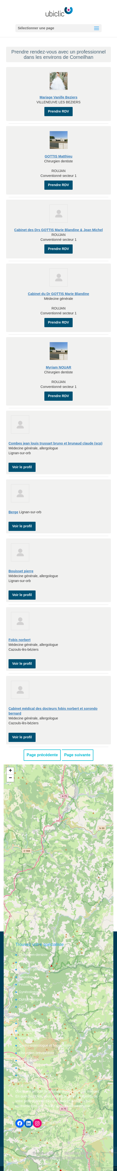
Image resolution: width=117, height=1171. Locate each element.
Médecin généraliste (34, 969)
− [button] (10, 778)
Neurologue (27, 977)
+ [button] (10, 771)
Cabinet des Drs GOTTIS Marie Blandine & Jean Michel (58, 230)
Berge (13, 512)
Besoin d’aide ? (45, 1153)
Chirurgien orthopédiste (36, 1053)
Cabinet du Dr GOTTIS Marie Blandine (58, 294)
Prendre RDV (58, 111)
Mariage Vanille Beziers (59, 97)
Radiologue (27, 1068)
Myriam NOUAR (58, 367)
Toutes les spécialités (35, 1075)
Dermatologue (29, 1023)
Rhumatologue (30, 1031)
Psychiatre (27, 962)
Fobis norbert (19, 640)
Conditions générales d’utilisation (56, 1158)
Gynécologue (29, 992)
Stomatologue (29, 1038)
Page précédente (42, 755)
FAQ (23, 1153)
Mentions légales (78, 1153)
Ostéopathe (27, 1060)
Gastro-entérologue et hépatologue (45, 1045)
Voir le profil (22, 467)
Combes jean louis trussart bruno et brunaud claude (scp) (55, 443)
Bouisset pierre (21, 571)
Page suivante (77, 755)
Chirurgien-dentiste (33, 955)
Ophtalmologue (30, 999)
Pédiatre (25, 984)
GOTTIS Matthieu (58, 156)
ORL (22, 1007)
